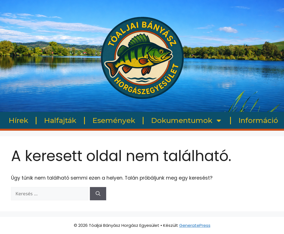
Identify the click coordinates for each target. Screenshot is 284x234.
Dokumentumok (186, 120)
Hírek (18, 120)
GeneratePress (194, 225)
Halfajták (60, 120)
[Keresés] (98, 193)
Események (113, 120)
